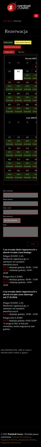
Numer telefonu (8, 199)
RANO (27, 75)
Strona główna (7, 21)
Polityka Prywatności (21, 437)
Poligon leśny (9, 52)
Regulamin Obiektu (27, 440)
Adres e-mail (7, 208)
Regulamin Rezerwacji (11, 442)
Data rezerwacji (8, 216)
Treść (5, 225)
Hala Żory (21, 52)
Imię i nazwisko (8, 191)
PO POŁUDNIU (27, 78)
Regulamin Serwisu (9, 440)
